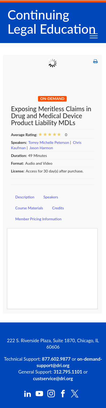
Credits (58, 208)
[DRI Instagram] (51, 396)
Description (24, 197)
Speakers (50, 197)
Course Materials (29, 208)
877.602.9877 (56, 359)
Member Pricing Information (38, 219)
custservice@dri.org (53, 378)
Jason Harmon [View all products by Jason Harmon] (41, 147)
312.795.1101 (68, 372)
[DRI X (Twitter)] (74, 396)
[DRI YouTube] (39, 396)
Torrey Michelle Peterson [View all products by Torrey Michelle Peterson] (48, 142)
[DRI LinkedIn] (27, 396)
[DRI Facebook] (63, 396)
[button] (95, 61)
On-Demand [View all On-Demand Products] (52, 98)
